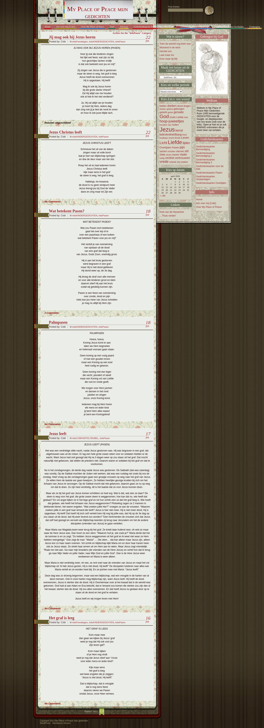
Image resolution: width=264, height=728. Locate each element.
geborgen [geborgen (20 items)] (179, 108)
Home (48, 26)
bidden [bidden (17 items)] (163, 106)
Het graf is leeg (61, 618)
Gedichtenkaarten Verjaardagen (195, 26)
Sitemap (124, 26)
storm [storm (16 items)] (169, 155)
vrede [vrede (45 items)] (164, 162)
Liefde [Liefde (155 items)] (175, 142)
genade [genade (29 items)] (179, 112)
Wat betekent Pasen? (66, 211)
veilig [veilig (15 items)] (162, 158)
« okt (162, 195)
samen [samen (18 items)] (163, 151)
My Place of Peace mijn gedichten (97, 12)
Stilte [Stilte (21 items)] (162, 154)
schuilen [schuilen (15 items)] (171, 151)
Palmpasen (58, 322)
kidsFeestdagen (80, 41)
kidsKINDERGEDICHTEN (101, 41)
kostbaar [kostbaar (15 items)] (164, 138)
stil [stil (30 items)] (186, 151)
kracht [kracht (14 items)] (171, 138)
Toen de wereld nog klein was (175, 43)
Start (112, 26)
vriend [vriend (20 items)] (172, 161)
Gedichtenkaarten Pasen (144, 26)
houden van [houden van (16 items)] (166, 125)
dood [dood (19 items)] (180, 106)
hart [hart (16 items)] (186, 117)
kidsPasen (120, 41)
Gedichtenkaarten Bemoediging (205, 148)
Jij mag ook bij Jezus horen (72, 37)
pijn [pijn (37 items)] (182, 147)
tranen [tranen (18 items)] (175, 154)
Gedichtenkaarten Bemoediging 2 (205, 154)
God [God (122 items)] (164, 116)
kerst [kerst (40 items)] (179, 130)
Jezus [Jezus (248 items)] (167, 129)
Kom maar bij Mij (168, 58)
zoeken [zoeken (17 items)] (184, 162)
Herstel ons (166, 51)
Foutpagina (254, 26)
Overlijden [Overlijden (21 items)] (165, 147)
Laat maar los (167, 55)
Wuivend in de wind (170, 47)
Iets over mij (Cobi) (65, 26)
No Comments (53, 201)
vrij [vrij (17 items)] (178, 162)
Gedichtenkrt (168, 26)
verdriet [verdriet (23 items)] (169, 157)
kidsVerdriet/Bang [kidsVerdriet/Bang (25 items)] (171, 134)
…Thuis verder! (168, 215)
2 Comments (52, 313)
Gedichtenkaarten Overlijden (230, 26)
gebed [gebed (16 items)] (170, 109)
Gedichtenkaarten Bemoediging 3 (205, 161)
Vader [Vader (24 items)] (183, 154)
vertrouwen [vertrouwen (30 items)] (182, 157)
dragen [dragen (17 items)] (187, 106)
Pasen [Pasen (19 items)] (175, 147)
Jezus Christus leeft (65, 132)
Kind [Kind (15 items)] (184, 135)
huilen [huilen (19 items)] (175, 124)
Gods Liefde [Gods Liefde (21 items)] (176, 117)
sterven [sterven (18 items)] (180, 151)
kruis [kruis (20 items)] (177, 137)
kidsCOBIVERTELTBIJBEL (85, 438)
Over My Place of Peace (92, 26)
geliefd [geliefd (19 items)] (163, 112)
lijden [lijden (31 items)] (186, 143)
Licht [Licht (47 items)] (163, 143)
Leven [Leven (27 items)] (185, 137)
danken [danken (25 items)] (172, 105)
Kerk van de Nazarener (172, 212)
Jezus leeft (57, 433)
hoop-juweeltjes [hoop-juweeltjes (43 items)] (172, 121)
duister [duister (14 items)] (163, 109)
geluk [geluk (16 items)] (170, 112)
